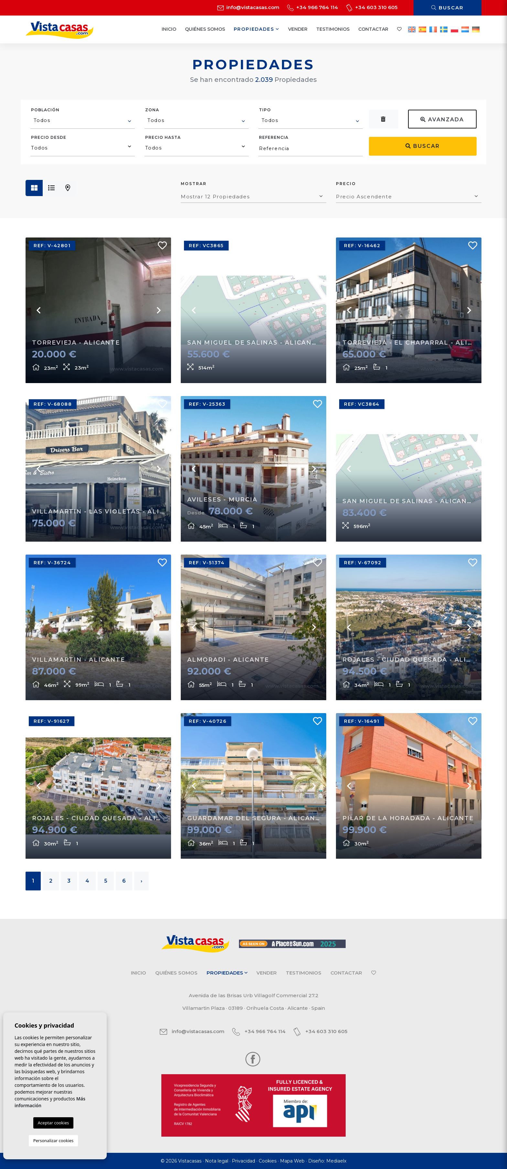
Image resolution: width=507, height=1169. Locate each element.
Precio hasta (163, 137)
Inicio (169, 29)
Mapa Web (292, 1161)
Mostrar (194, 183)
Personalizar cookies (53, 1140)
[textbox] (83, 120)
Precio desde (48, 137)
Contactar (373, 29)
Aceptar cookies (53, 1123)
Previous (38, 310)
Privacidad (243, 1161)
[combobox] (82, 121)
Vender (297, 29)
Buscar (447, 8)
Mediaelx (336, 1161)
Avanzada (442, 119)
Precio (346, 183)
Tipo (265, 110)
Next (158, 310)
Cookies (267, 1161)
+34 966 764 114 (312, 7)
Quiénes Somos (205, 29)
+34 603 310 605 (371, 7)
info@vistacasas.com (248, 7)
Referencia (273, 137)
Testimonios (333, 29)
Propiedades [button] (256, 29)
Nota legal (216, 1161)
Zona (152, 110)
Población (45, 110)
